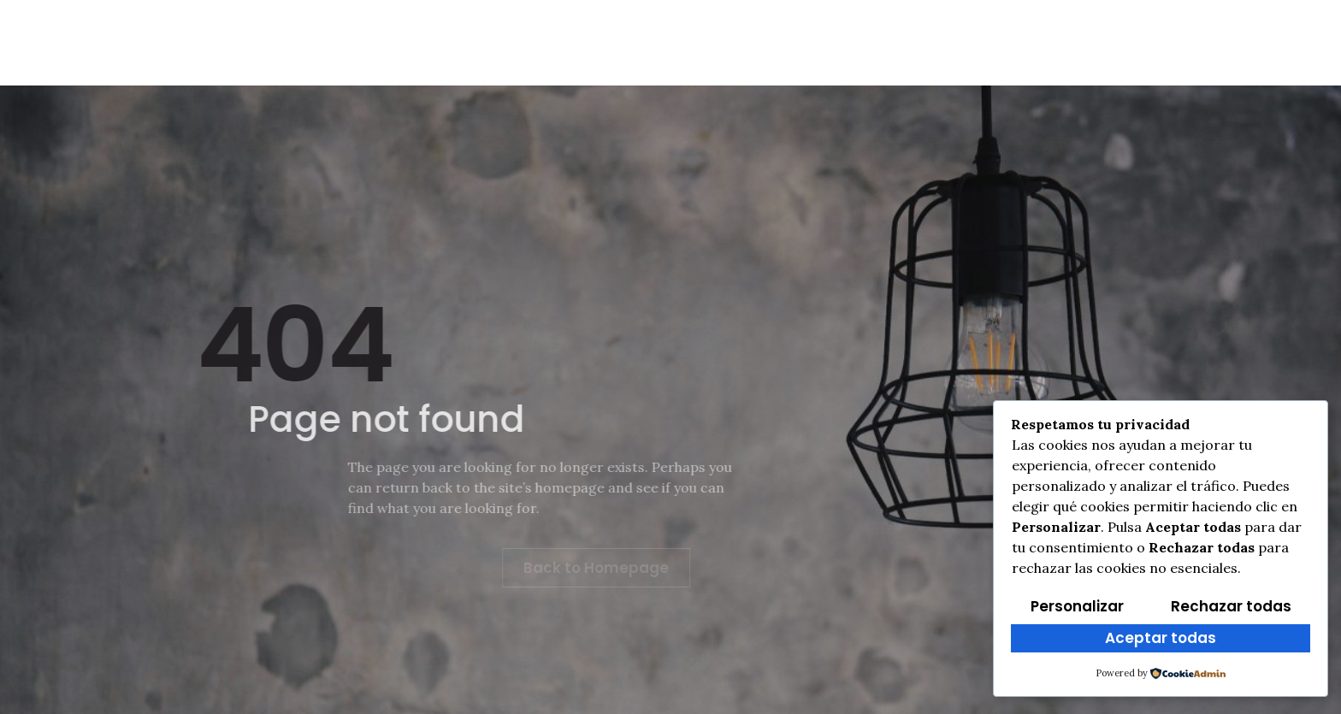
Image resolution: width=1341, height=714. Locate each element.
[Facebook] (1052, 37)
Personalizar (1077, 606)
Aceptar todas (1160, 638)
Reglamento (442, 42)
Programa (961, 42)
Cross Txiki (566, 42)
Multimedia (844, 42)
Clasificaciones (706, 42)
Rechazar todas (1231, 606)
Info (342, 42)
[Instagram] (1089, 37)
